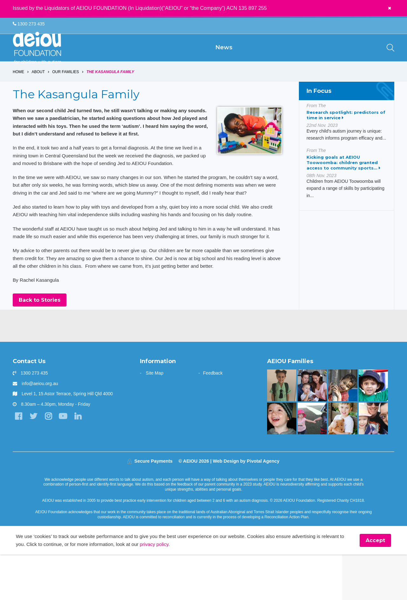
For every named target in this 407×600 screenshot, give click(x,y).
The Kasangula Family (111, 93)
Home (18, 93)
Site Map (154, 417)
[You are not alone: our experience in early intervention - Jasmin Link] (342, 430)
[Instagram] (51, 462)
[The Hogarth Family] (312, 463)
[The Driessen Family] (342, 463)
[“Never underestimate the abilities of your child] (312, 430)
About (38, 93)
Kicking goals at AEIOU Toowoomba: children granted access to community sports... (343, 183)
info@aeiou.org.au (40, 428)
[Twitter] (35, 462)
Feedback (213, 417)
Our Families (65, 93)
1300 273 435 (29, 24)
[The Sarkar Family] (373, 430)
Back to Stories (39, 345)
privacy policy (187, 589)
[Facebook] (19, 462)
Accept (375, 586)
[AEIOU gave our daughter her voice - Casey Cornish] (373, 463)
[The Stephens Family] (281, 463)
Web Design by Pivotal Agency (246, 505)
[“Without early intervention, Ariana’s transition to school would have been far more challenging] (281, 430)
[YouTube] (66, 462)
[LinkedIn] (82, 462)
